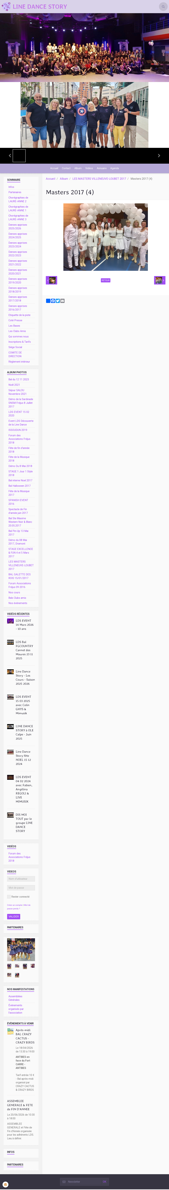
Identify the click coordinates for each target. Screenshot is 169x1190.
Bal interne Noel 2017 (20, 481)
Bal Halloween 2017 (19, 486)
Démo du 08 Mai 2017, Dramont (17, 542)
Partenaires (14, 192)
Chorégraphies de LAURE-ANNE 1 (18, 209)
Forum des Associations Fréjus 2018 (19, 440)
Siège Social (15, 347)
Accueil (54, 168)
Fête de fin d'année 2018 (18, 450)
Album (77, 168)
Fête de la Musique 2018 (18, 459)
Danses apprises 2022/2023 (17, 254)
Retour (106, 281)
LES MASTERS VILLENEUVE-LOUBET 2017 (99, 179)
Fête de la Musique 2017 (18, 493)
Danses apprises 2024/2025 (17, 236)
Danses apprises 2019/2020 (17, 281)
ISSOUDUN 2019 (17, 430)
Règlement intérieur (19, 362)
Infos (11, 187)
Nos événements (17, 603)
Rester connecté (18, 897)
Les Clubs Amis (17, 331)
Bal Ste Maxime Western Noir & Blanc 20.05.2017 (20, 523)
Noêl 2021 (14, 385)
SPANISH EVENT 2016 (18, 502)
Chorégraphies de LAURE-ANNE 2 (18, 200)
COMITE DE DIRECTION (15, 355)
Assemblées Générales (15, 999)
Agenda (115, 168)
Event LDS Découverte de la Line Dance (20, 423)
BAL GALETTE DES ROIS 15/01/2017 (19, 577)
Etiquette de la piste (19, 315)
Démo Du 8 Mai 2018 (20, 466)
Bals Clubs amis (17, 598)
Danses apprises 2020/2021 (17, 272)
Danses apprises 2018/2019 (17, 290)
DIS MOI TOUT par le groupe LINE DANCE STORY (24, 823)
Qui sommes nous (18, 337)
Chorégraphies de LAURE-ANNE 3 (18, 218)
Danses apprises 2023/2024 (17, 245)
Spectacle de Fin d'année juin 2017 (18, 511)
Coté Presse (15, 321)
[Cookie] (6, 1184)
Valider (14, 917)
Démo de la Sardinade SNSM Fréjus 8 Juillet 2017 (20, 403)
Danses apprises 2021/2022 (17, 263)
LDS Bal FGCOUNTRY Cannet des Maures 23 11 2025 (24, 651)
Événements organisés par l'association (16, 1010)
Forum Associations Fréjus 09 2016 (19, 586)
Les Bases (14, 326)
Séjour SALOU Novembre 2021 (17, 392)
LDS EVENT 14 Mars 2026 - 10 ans (25, 625)
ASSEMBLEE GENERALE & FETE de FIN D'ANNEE (20, 1106)
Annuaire (102, 168)
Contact (66, 168)
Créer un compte (14, 906)
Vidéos (89, 168)
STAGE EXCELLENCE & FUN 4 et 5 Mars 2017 (20, 553)
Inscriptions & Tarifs (19, 342)
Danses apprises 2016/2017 (17, 308)
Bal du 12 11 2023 (18, 380)
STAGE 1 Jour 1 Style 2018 (20, 474)
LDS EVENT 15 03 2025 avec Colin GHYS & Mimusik (23, 706)
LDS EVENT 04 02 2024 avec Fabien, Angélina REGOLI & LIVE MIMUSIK (24, 790)
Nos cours (14, 593)
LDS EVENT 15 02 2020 (18, 414)
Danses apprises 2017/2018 (17, 299)
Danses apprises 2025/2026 (17, 227)
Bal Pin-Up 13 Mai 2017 (18, 533)
